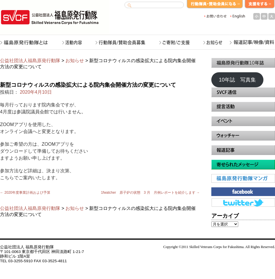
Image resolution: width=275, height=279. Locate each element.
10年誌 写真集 (237, 80)
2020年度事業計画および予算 (25, 193)
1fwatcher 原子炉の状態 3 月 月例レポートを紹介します (150, 193)
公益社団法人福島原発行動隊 (30, 60)
